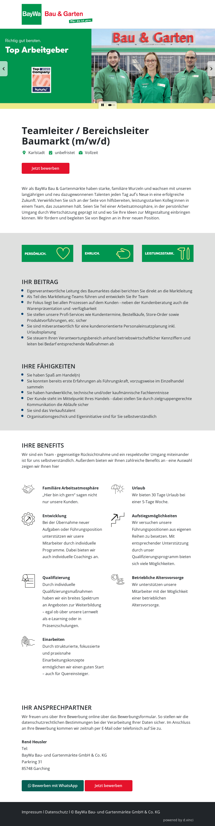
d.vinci (188, 820)
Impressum (32, 812)
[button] (4, 68)
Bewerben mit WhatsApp (53, 785)
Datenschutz (56, 812)
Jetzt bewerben (45, 168)
